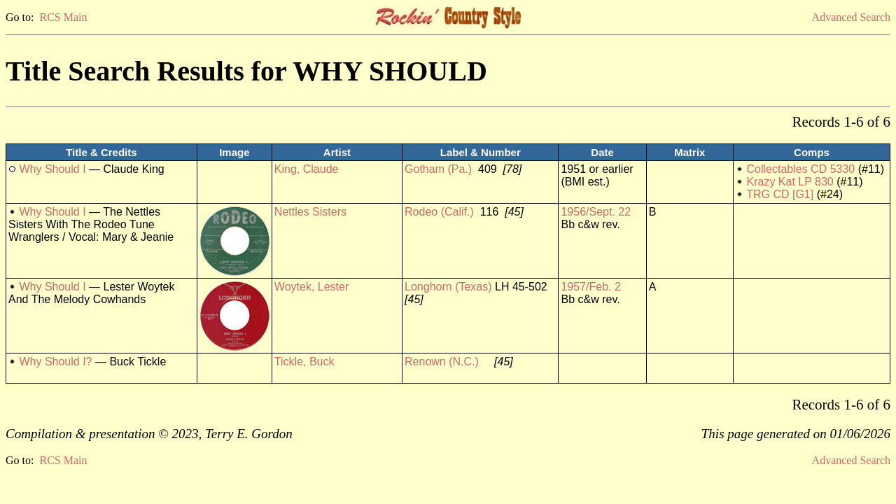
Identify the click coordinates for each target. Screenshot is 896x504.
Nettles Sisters (310, 212)
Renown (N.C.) (442, 362)
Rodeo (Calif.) (439, 212)
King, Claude (306, 169)
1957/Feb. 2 (590, 287)
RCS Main (63, 17)
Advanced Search (851, 17)
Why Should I (52, 169)
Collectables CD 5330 (801, 169)
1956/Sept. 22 (596, 212)
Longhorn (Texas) (448, 287)
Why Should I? (55, 362)
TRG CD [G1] (779, 194)
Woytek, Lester (311, 287)
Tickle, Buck (304, 362)
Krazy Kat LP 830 (790, 182)
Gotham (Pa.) (438, 169)
